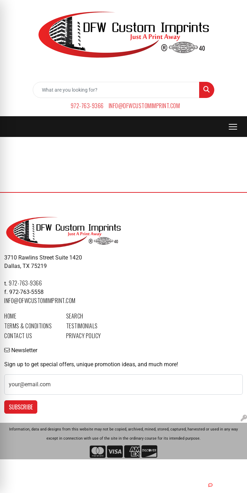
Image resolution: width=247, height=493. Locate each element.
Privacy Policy (83, 335)
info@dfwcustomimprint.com (144, 105)
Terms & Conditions (28, 326)
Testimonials (82, 326)
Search (74, 316)
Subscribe (21, 407)
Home (10, 316)
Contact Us (18, 335)
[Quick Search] (116, 90)
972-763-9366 (87, 105)
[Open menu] (233, 127)
